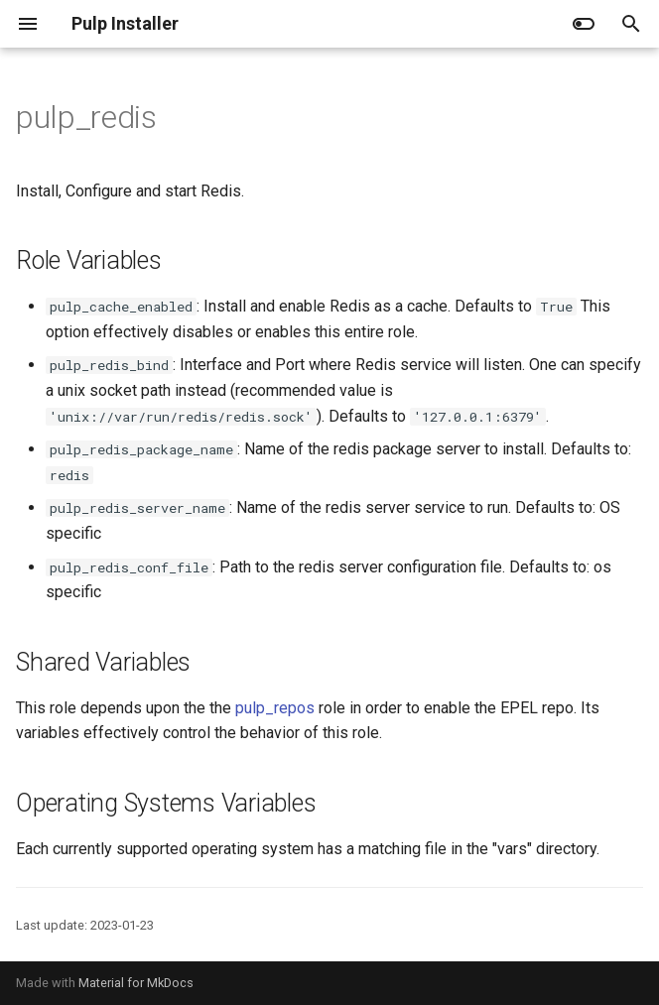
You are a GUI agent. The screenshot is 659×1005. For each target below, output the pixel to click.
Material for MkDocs (136, 982)
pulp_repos (275, 707)
